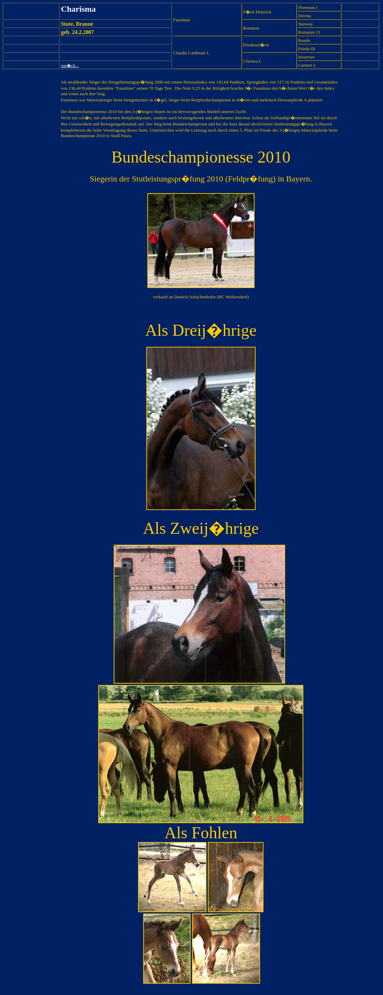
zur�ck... (70, 65)
